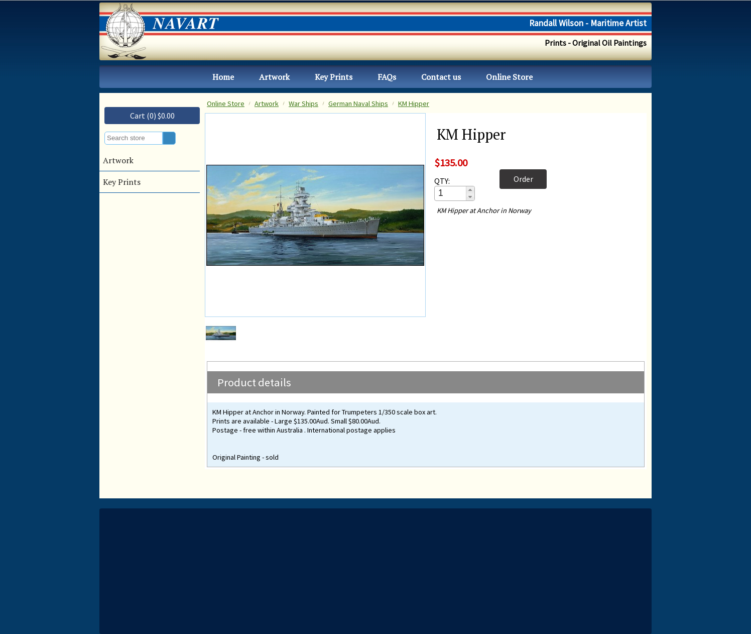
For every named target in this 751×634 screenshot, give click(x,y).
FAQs (387, 76)
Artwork (274, 76)
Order (523, 179)
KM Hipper (413, 103)
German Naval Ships (358, 103)
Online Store (509, 76)
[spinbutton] (450, 193)
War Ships (303, 103)
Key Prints (333, 76)
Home (223, 76)
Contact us (441, 76)
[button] (470, 189)
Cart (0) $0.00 (152, 116)
